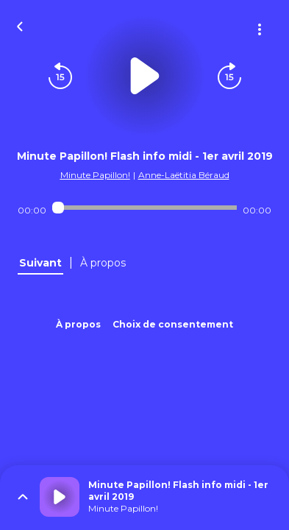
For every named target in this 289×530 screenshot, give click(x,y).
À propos (78, 324)
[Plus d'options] (259, 29)
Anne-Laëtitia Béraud (183, 174)
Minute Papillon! (95, 174)
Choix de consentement (173, 324)
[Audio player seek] (145, 207)
